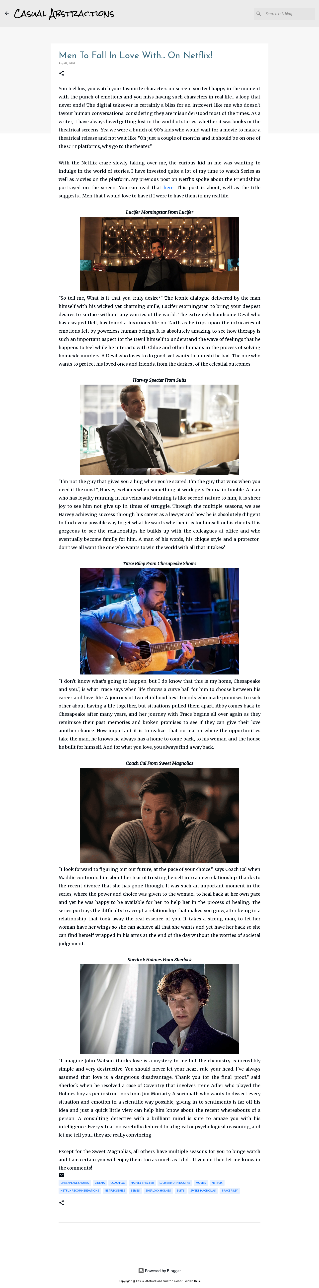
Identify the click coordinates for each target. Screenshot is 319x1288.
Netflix (217, 1182)
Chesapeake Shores (75, 1182)
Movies (201, 1182)
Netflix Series (115, 1190)
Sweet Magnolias (203, 1190)
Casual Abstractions (64, 13)
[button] (62, 73)
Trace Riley (230, 1190)
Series (135, 1190)
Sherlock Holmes (158, 1190)
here (168, 187)
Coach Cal (117, 1182)
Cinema (100, 1182)
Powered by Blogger (159, 1271)
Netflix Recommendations (80, 1190)
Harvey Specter (142, 1182)
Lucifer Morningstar (175, 1182)
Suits (181, 1190)
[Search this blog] (289, 14)
